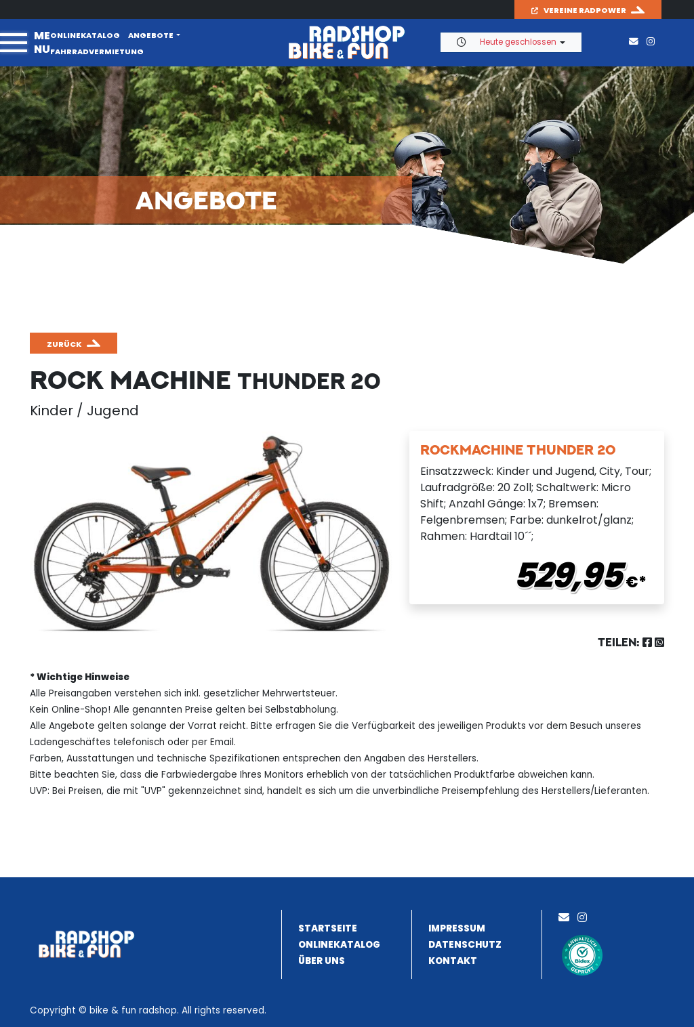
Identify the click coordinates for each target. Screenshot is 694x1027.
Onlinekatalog (85, 35)
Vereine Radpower (578, 10)
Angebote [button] (151, 35)
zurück (64, 344)
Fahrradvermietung (97, 51)
